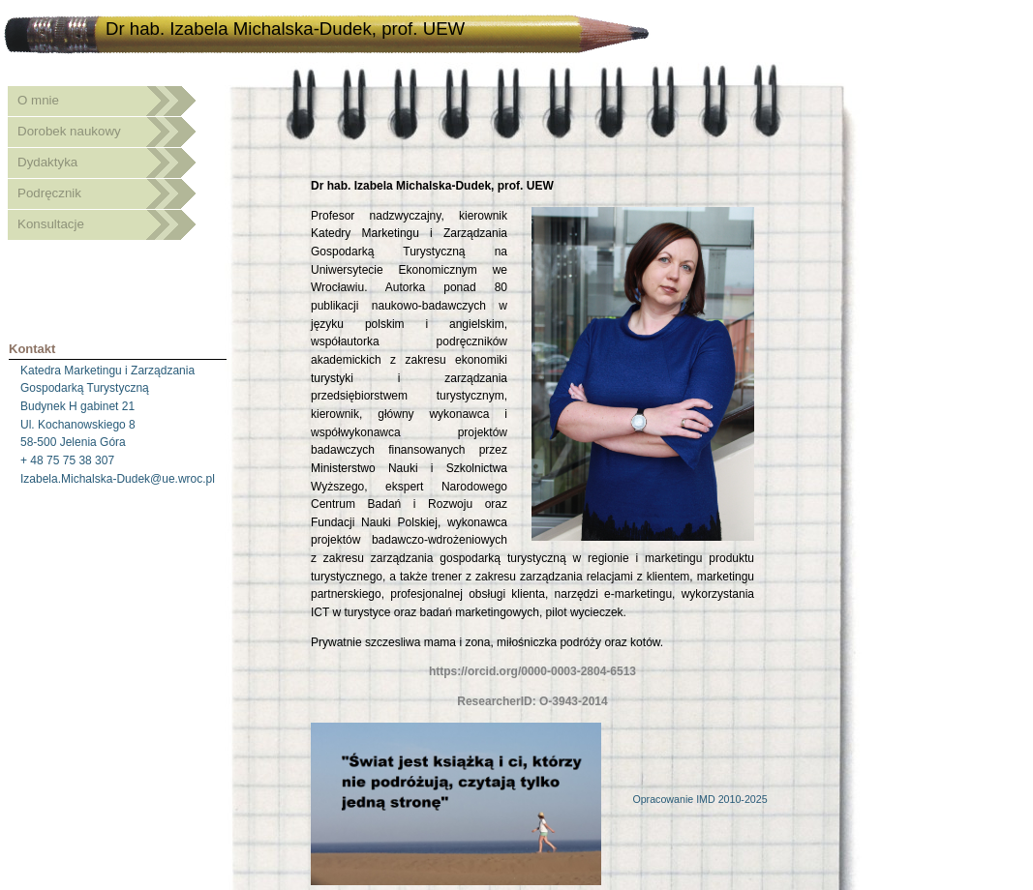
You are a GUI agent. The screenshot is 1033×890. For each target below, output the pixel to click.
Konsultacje (50, 224)
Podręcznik (49, 193)
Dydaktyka (47, 162)
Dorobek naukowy (69, 131)
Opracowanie (664, 799)
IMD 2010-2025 (731, 799)
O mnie (38, 100)
